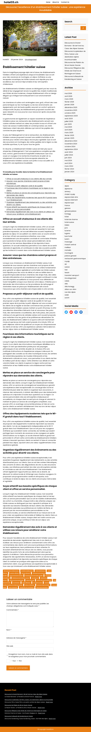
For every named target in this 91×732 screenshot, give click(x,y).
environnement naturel (16, 575)
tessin (67, 272)
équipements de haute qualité (34, 575)
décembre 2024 (71, 141)
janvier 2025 (69, 138)
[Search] (83, 28)
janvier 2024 (69, 172)
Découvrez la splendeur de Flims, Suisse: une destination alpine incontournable (29, 700)
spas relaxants (13, 587)
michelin (68, 250)
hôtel (67, 217)
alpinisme (68, 189)
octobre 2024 (70, 146)
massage (68, 242)
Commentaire (12, 610)
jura (66, 228)
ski (66, 264)
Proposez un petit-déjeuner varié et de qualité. (24, 186)
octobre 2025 (70, 113)
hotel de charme (71, 219)
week (67, 295)
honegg (68, 214)
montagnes (16, 582)
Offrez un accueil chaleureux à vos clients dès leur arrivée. (29, 179)
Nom (8, 630)
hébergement (30, 580)
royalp (67, 261)
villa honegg (69, 286)
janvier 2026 (69, 104)
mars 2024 (69, 166)
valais (67, 281)
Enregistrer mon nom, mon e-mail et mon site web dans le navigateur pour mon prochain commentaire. (31, 655)
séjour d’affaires (29, 585)
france (67, 205)
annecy (67, 191)
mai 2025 (68, 127)
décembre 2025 (71, 107)
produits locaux (37, 582)
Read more (38, 697)
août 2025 (69, 118)
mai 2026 (68, 93)
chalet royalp (70, 194)
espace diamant (71, 200)
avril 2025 (68, 130)
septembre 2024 (71, 149)
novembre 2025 (71, 110)
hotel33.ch (11, 2)
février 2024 (69, 169)
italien (67, 225)
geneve (67, 208)
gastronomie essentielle (16, 580)
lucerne (67, 231)
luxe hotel (68, 236)
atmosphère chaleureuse (11, 571)
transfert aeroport (72, 275)
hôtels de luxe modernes (44, 580)
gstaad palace (70, 211)
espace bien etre (71, 197)
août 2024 (69, 152)
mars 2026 (69, 99)
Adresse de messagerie (16, 638)
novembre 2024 (71, 144)
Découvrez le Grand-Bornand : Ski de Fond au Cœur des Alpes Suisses (74, 46)
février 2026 (69, 102)
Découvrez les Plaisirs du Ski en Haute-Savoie (18, 705)
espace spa (69, 203)
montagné (69, 253)
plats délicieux (26, 582)
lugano (67, 233)
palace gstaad (70, 256)
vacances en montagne (27, 587)
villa (66, 284)
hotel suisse (69, 222)
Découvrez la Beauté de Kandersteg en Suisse (19, 716)
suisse (67, 267)
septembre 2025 (71, 116)
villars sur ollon (70, 289)
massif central (70, 244)
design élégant (25, 573)
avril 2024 (68, 163)
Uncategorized (30, 59)
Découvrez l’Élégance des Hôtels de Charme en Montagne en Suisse (74, 71)
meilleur (68, 247)
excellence (35, 578)
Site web (9, 646)
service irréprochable (43, 585)
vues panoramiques (42, 587)
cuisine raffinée (14, 573)
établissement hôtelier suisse (20, 578)
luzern (67, 239)
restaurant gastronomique (75, 258)
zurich (67, 298)
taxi (66, 270)
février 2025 (69, 135)
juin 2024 (68, 158)
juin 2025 (68, 124)
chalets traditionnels (27, 571)
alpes (67, 186)
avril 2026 (68, 96)
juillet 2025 (69, 121)
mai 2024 (68, 160)
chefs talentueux (40, 571)
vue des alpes (70, 292)
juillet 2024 (69, 155)
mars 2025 (69, 132)
